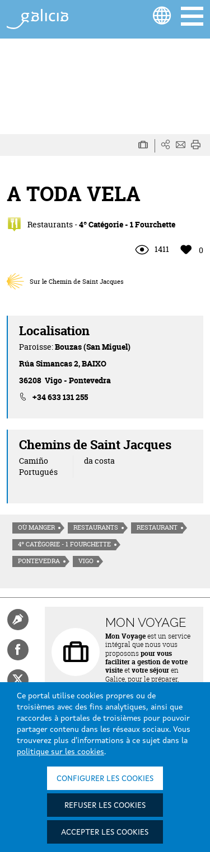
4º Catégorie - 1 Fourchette (64, 544)
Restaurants (95, 527)
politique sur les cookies (60, 752)
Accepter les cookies (104, 832)
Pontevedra (39, 560)
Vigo (86, 560)
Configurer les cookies (105, 779)
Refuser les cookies (105, 806)
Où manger (36, 527)
